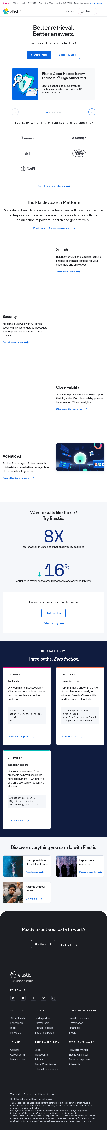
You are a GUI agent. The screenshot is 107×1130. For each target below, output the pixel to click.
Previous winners (79, 1049)
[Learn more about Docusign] (79, 144)
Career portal (17, 1054)
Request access (44, 1027)
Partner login (42, 1022)
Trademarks (16, 1094)
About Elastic (18, 1018)
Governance (76, 1022)
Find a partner (43, 1018)
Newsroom (16, 1032)
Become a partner (45, 1032)
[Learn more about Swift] (28, 175)
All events (74, 1064)
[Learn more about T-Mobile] (28, 159)
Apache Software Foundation (41, 1118)
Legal (38, 1049)
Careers (14, 1049)
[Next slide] (91, 111)
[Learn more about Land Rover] (79, 159)
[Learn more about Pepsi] (28, 144)
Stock (72, 1032)
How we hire (17, 1059)
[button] (47, 112)
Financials (74, 1027)
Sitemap (51, 1094)
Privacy (39, 1059)
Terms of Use (30, 1094)
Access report (97, 3)
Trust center (42, 1054)
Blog (13, 1027)
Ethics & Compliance (46, 1069)
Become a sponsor (80, 1059)
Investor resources (80, 1018)
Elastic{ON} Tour (78, 1054)
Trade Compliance (45, 1064)
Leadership (16, 1022)
